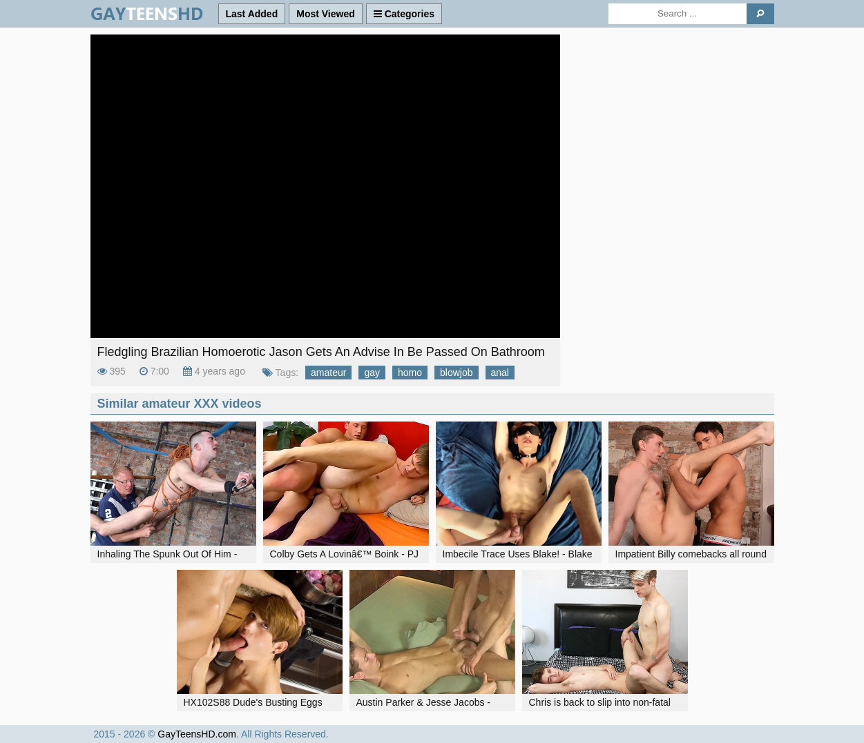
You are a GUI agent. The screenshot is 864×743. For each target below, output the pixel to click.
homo (410, 372)
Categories (404, 13)
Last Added (252, 13)
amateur (328, 372)
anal (500, 372)
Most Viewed (325, 13)
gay (372, 372)
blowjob (456, 372)
